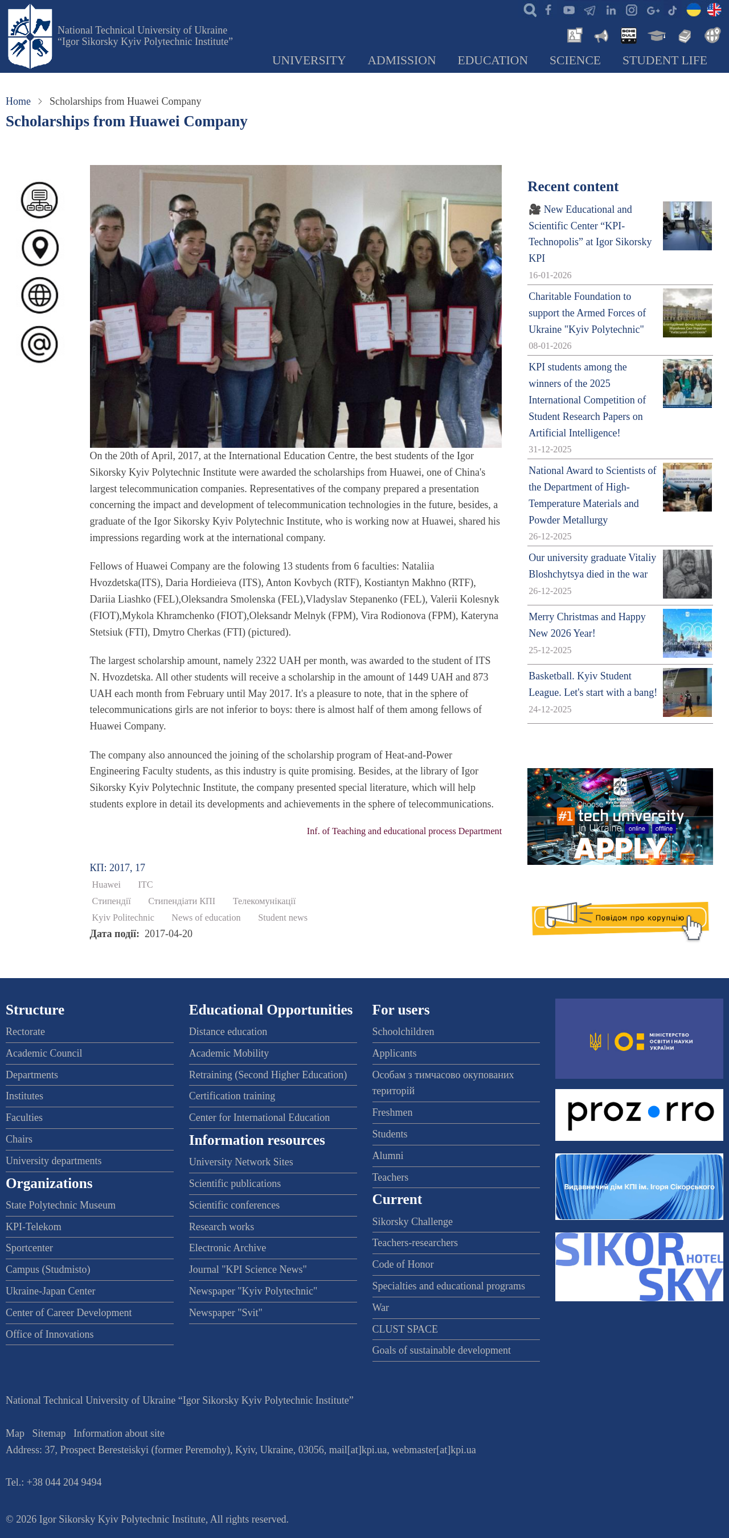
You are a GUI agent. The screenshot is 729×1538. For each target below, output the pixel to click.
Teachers (390, 1177)
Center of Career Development (69, 1312)
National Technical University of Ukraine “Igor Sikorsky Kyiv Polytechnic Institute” (145, 35)
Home (18, 101)
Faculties (24, 1117)
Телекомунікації (264, 901)
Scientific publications (235, 1183)
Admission (402, 60)
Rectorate (25, 1031)
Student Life (664, 60)
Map (15, 1433)
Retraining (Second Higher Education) (268, 1075)
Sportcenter (29, 1248)
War (381, 1307)
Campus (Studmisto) (48, 1269)
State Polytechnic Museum (61, 1205)
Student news (283, 918)
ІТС (145, 885)
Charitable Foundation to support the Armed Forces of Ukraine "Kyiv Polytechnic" (587, 313)
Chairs (19, 1139)
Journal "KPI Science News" (248, 1269)
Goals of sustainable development (441, 1350)
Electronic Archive (227, 1248)
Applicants (394, 1053)
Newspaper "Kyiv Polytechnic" (253, 1291)
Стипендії (111, 901)
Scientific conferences (234, 1205)
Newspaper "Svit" (226, 1312)
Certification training (232, 1096)
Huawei (106, 885)
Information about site (119, 1433)
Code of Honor (403, 1264)
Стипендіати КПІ (181, 901)
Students (390, 1134)
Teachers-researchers (415, 1242)
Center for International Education (259, 1117)
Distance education (228, 1031)
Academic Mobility (229, 1053)
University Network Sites (241, 1162)
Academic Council (44, 1053)
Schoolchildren (403, 1031)
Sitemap (49, 1433)
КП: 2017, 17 (118, 867)
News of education (205, 918)
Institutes (24, 1096)
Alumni (388, 1155)
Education (493, 60)
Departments (32, 1075)
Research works (221, 1226)
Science (575, 60)
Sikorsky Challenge (412, 1221)
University (309, 60)
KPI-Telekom (34, 1226)
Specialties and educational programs (448, 1286)
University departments (53, 1160)
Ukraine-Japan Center (50, 1291)
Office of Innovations (50, 1334)
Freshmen (392, 1112)
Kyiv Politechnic (123, 918)
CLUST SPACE (405, 1329)
